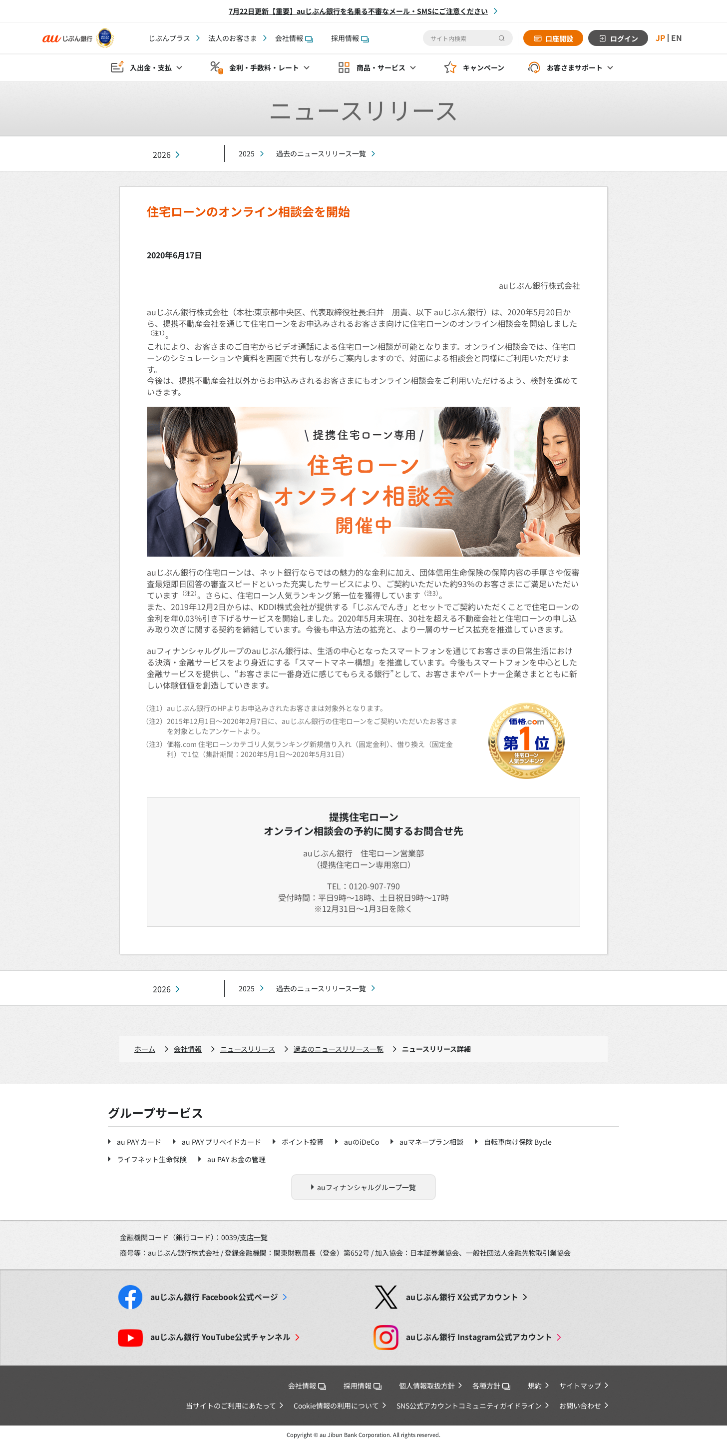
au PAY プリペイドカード (221, 1142)
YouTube (220, 1337)
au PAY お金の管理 (236, 1159)
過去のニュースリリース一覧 (321, 153)
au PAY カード (139, 1142)
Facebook (214, 1297)
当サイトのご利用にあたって (231, 1406)
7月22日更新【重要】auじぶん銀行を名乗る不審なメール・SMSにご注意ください (358, 11)
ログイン (624, 38)
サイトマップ (580, 1386)
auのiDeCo (361, 1142)
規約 (535, 1386)
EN (676, 38)
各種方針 (491, 1386)
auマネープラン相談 (431, 1142)
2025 (247, 153)
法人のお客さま (232, 38)
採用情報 (350, 38)
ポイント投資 (303, 1142)
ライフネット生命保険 (152, 1159)
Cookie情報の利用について (336, 1406)
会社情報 (294, 38)
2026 (162, 154)
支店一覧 (254, 1237)
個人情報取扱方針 (427, 1386)
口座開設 (559, 38)
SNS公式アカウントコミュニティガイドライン (469, 1406)
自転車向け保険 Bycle (518, 1142)
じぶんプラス (169, 38)
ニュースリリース (247, 1049)
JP (660, 38)
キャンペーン (483, 68)
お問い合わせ (580, 1406)
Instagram (479, 1337)
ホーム (144, 1049)
